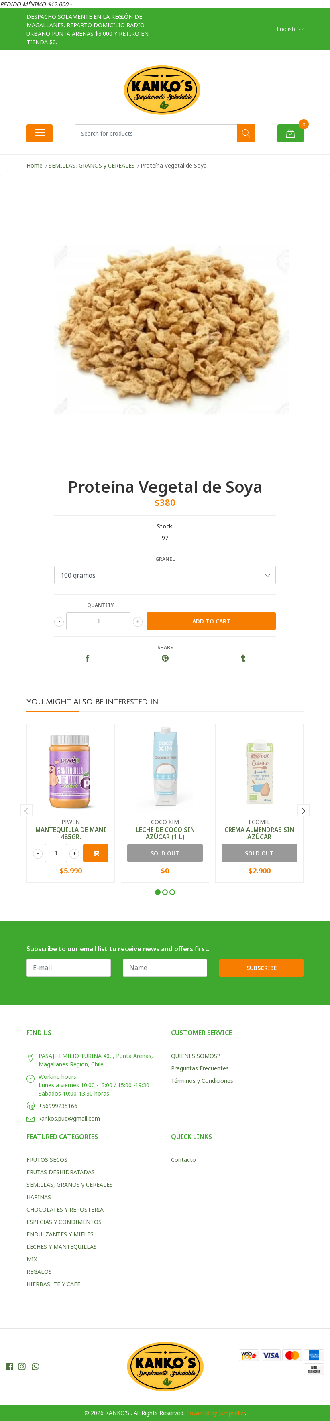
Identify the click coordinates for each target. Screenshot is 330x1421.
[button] (290, 29)
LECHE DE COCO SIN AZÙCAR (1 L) (165, 833)
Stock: (165, 526)
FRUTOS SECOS (46, 1159)
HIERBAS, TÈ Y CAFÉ (53, 1284)
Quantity (100, 605)
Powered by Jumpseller (215, 1413)
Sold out (165, 853)
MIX (31, 1259)
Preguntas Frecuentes (200, 1068)
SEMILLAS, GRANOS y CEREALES (92, 165)
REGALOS (39, 1271)
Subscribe (261, 968)
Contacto (183, 1159)
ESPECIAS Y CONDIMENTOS (64, 1222)
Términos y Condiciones (202, 1080)
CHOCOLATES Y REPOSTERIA (65, 1209)
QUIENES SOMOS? (195, 1056)
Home (34, 165)
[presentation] (26, 810)
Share (165, 647)
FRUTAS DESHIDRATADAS (60, 1172)
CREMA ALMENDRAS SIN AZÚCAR (259, 833)
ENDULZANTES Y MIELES (60, 1234)
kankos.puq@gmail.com (69, 1118)
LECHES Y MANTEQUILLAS (61, 1246)
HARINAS (38, 1197)
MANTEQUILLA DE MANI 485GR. (70, 833)
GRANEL (165, 559)
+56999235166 (58, 1106)
